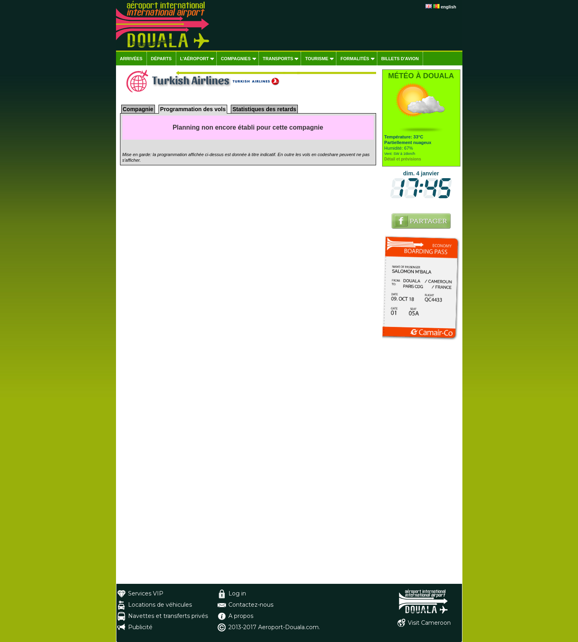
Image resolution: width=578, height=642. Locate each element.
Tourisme (316, 58)
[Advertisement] (421, 463)
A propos (240, 616)
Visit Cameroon (429, 622)
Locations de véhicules (160, 604)
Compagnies (235, 58)
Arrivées (131, 58)
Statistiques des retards (264, 109)
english (448, 6)
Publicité (140, 627)
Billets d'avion (400, 58)
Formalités (354, 58)
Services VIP (145, 593)
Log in (237, 593)
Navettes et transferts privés (168, 616)
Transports (278, 58)
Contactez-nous (250, 604)
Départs (161, 58)
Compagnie (138, 109)
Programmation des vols (193, 109)
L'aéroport (194, 58)
